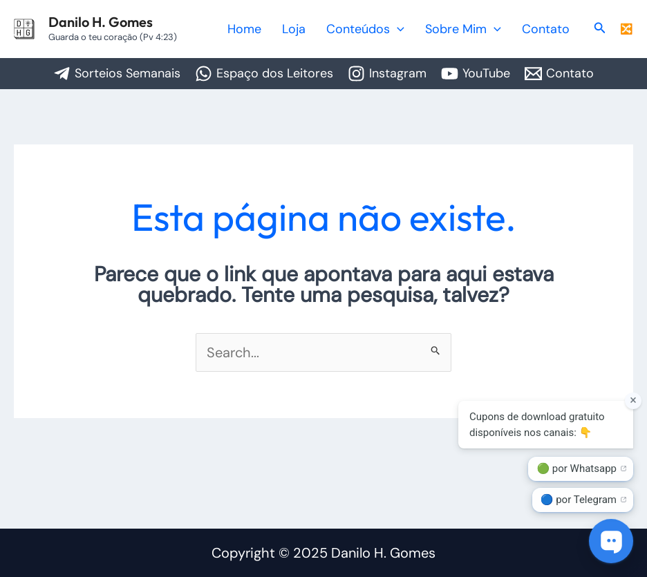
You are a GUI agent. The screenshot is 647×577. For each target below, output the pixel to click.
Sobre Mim (478, 29)
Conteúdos (389, 29)
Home (288, 29)
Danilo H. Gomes (100, 21)
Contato (550, 29)
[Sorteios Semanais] (116, 73)
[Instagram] (387, 73)
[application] (421, 29)
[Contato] (559, 73)
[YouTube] (475, 73)
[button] (600, 28)
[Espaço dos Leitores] (264, 73)
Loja (327, 29)
